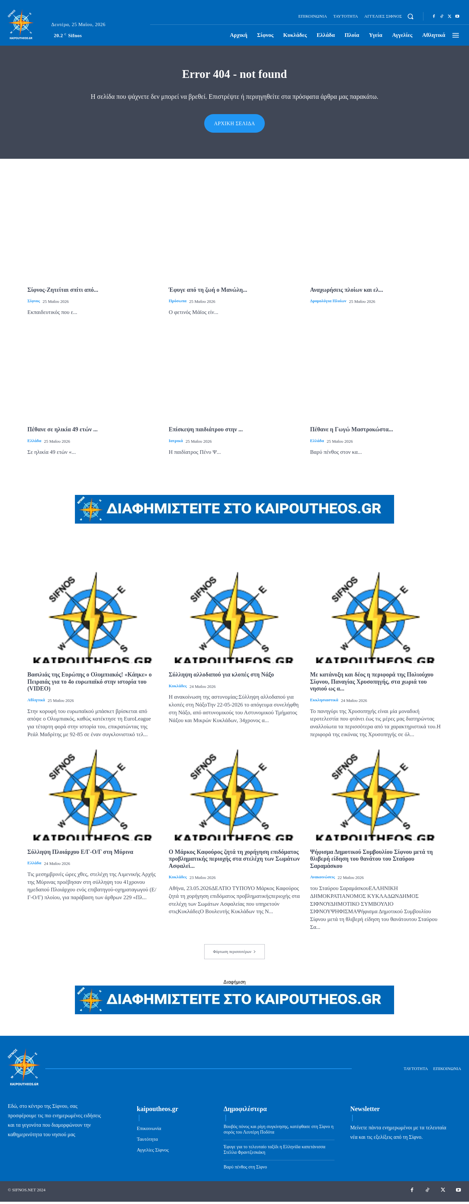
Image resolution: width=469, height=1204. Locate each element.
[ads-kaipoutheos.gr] (234, 1015)
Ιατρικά (176, 442)
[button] (410, 16)
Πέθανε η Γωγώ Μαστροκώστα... (351, 432)
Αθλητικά (36, 702)
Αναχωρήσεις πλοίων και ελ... (346, 292)
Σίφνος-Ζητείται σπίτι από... (62, 292)
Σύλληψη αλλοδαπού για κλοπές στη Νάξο (221, 677)
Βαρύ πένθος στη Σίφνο (245, 1169)
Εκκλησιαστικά (324, 702)
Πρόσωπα (178, 303)
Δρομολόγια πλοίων (328, 303)
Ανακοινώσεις (322, 879)
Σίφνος (33, 303)
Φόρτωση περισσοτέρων (234, 954)
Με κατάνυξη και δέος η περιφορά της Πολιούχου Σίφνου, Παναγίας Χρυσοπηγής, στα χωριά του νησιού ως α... (371, 684)
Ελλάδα (34, 442)
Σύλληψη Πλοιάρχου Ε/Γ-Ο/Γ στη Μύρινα (80, 854)
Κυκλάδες (178, 688)
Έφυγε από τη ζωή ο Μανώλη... (208, 292)
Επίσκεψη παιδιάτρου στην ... (206, 432)
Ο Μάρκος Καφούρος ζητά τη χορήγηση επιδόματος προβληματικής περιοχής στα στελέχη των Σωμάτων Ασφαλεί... (234, 861)
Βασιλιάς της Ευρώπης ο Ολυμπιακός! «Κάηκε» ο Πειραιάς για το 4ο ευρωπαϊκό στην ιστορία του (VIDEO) (89, 684)
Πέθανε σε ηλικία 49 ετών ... (62, 432)
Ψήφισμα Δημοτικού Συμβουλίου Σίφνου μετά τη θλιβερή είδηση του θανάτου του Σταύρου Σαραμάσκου (371, 861)
